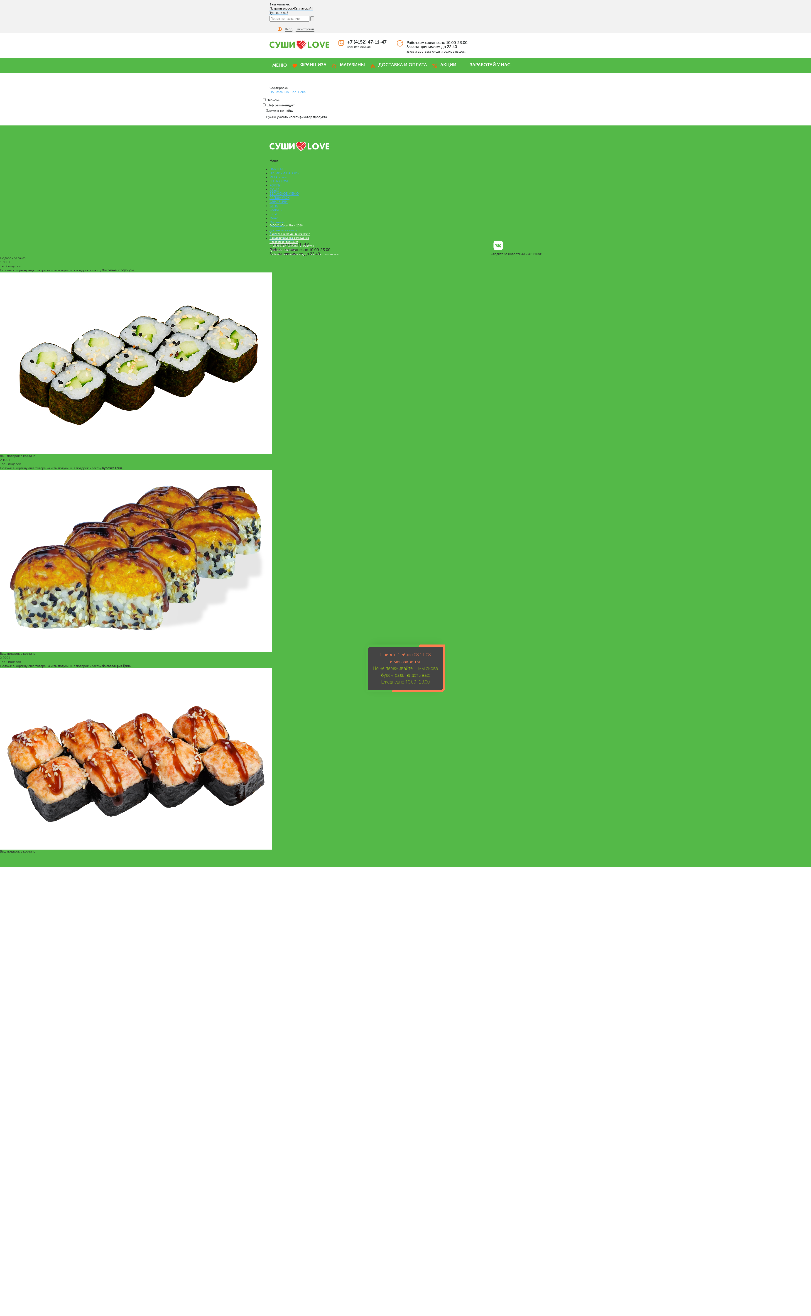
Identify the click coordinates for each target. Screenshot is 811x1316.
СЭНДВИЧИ (279, 201)
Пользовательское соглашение (289, 237)
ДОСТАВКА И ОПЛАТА (402, 64)
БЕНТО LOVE (279, 181)
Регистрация (305, 29)
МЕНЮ (279, 65)
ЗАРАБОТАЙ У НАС (490, 64)
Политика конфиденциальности (290, 233)
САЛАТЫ (276, 210)
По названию (279, 92)
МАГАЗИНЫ (352, 64)
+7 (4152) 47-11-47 (367, 42)
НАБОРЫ (276, 169)
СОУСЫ (275, 214)
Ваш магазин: (280, 4)
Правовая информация (284, 241)
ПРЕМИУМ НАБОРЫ (284, 173)
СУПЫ (274, 206)
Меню (274, 218)
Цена (302, 92)
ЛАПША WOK (279, 197)
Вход (288, 29)
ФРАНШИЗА (313, 64)
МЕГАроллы (278, 177)
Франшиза (277, 222)
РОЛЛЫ (275, 185)
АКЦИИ (448, 64)
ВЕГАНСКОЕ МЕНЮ (284, 193)
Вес (293, 92)
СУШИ (274, 189)
